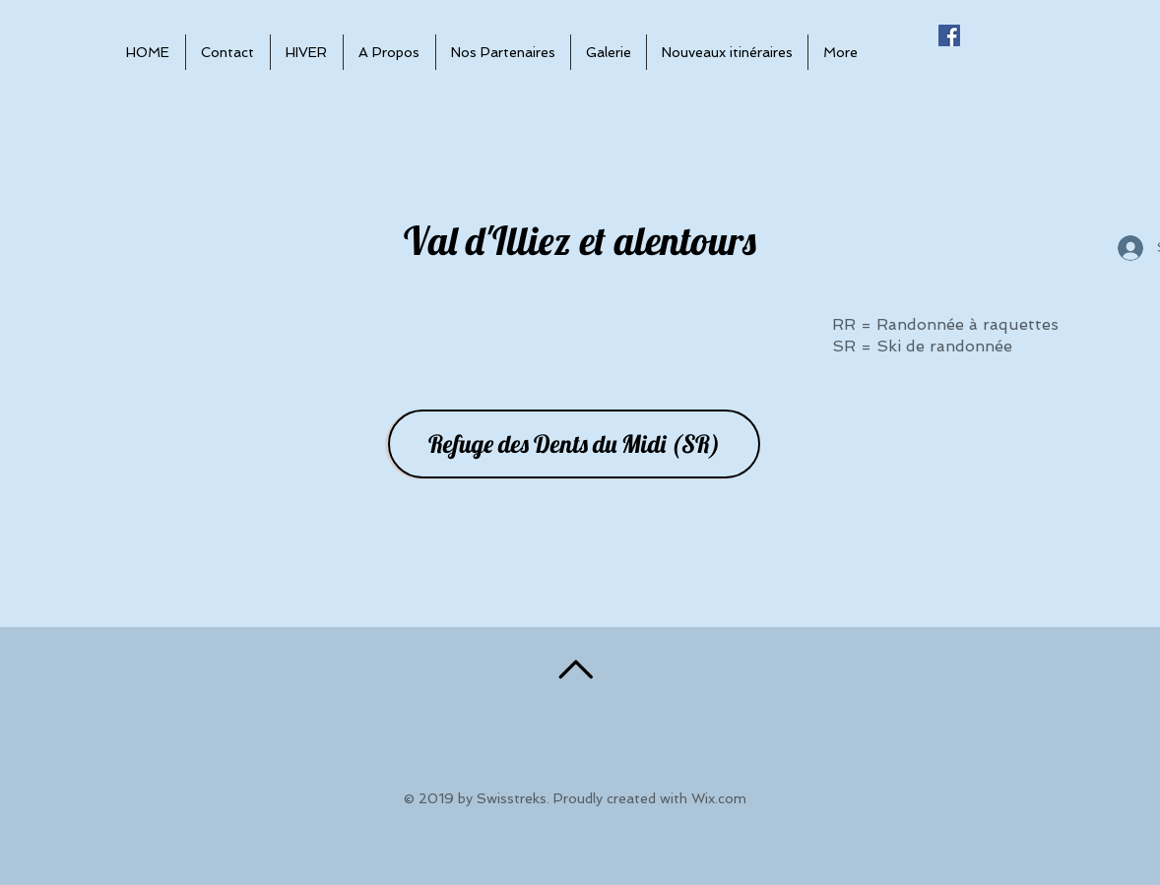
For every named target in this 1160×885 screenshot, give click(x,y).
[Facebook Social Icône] (949, 35)
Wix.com (718, 798)
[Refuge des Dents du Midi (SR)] (574, 444)
